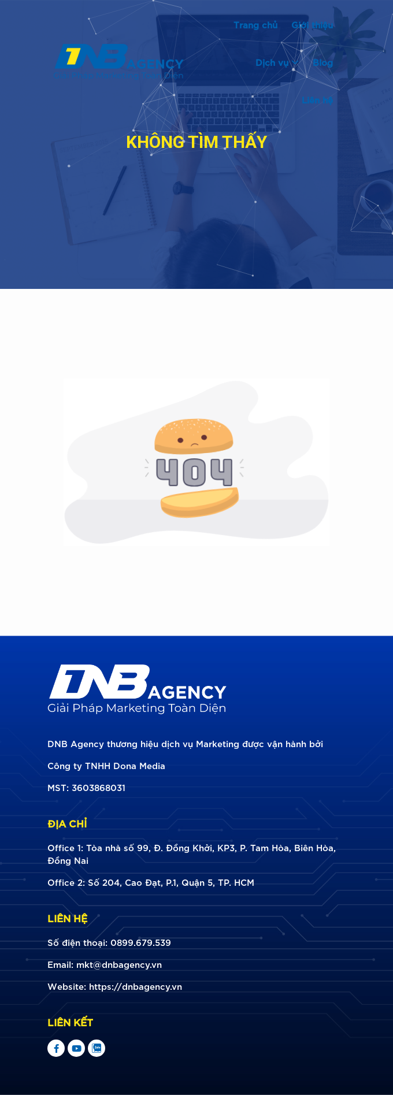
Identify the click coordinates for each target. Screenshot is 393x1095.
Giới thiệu (312, 24)
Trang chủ (255, 24)
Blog (323, 62)
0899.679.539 (140, 942)
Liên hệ (317, 99)
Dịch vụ (277, 62)
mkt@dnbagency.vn (119, 964)
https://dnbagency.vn (135, 986)
